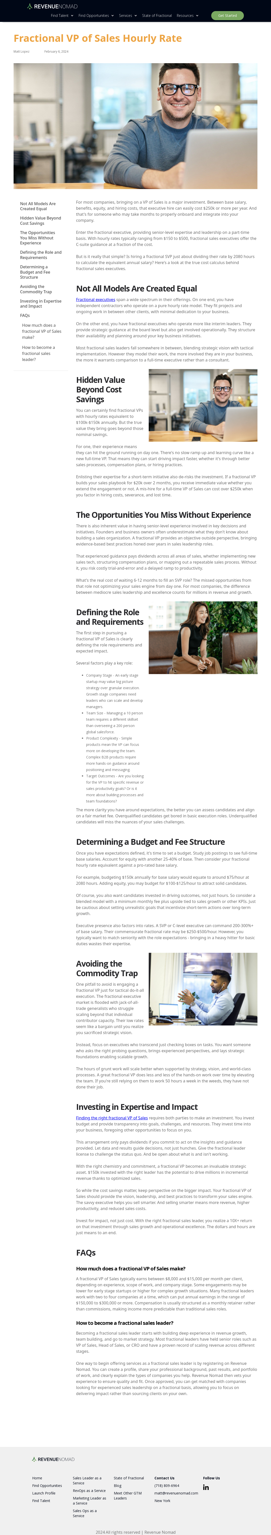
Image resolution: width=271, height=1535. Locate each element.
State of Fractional (157, 15)
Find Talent (41, 1500)
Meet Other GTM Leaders (128, 1496)
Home (37, 1478)
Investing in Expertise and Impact (41, 304)
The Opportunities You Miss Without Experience (37, 238)
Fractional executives (95, 299)
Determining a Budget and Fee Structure (35, 272)
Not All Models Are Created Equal (38, 206)
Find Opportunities (47, 1485)
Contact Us (164, 1478)
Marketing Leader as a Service (89, 1501)
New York (162, 1500)
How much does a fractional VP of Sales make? (42, 331)
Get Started (227, 15)
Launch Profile (44, 1493)
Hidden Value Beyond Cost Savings (40, 220)
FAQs (25, 315)
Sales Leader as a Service (87, 1480)
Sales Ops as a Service (85, 1513)
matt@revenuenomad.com (176, 1493)
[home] (52, 4)
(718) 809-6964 (166, 1485)
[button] (61, 15)
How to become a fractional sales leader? (38, 353)
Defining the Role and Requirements (41, 255)
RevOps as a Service (89, 1490)
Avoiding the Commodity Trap (36, 289)
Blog (117, 1485)
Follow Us (211, 1478)
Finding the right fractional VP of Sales (112, 1118)
